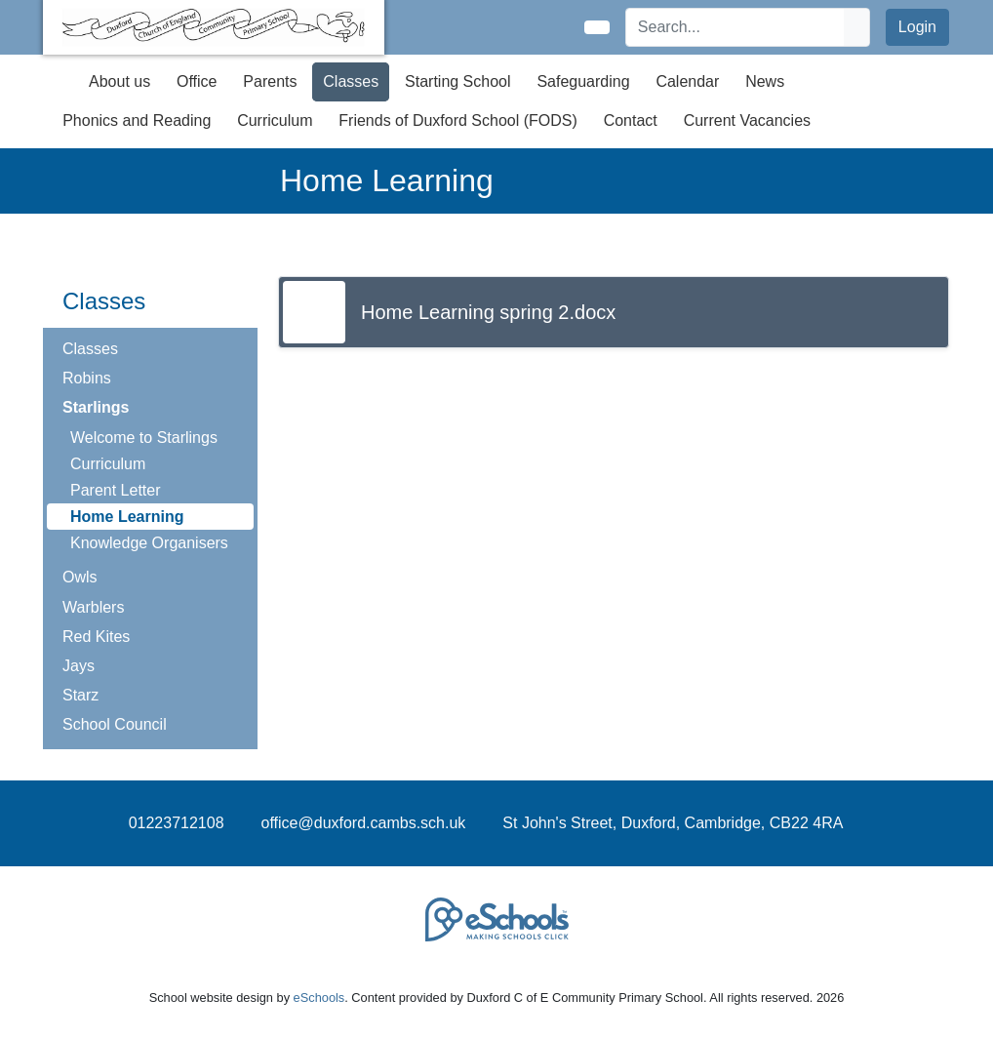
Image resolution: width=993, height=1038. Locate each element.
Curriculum (107, 464)
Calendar (687, 81)
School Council (114, 724)
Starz (80, 695)
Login (917, 27)
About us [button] (119, 81)
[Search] (735, 27)
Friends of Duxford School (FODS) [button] (457, 120)
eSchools (319, 997)
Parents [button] (270, 81)
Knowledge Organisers (149, 543)
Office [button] (197, 81)
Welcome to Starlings (144, 437)
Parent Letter (115, 490)
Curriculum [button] (274, 120)
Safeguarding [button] (582, 81)
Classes (90, 348)
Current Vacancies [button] (747, 120)
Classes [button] (350, 81)
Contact (630, 120)
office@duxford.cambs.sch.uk (363, 823)
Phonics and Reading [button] (136, 120)
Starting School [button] (458, 81)
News (764, 81)
